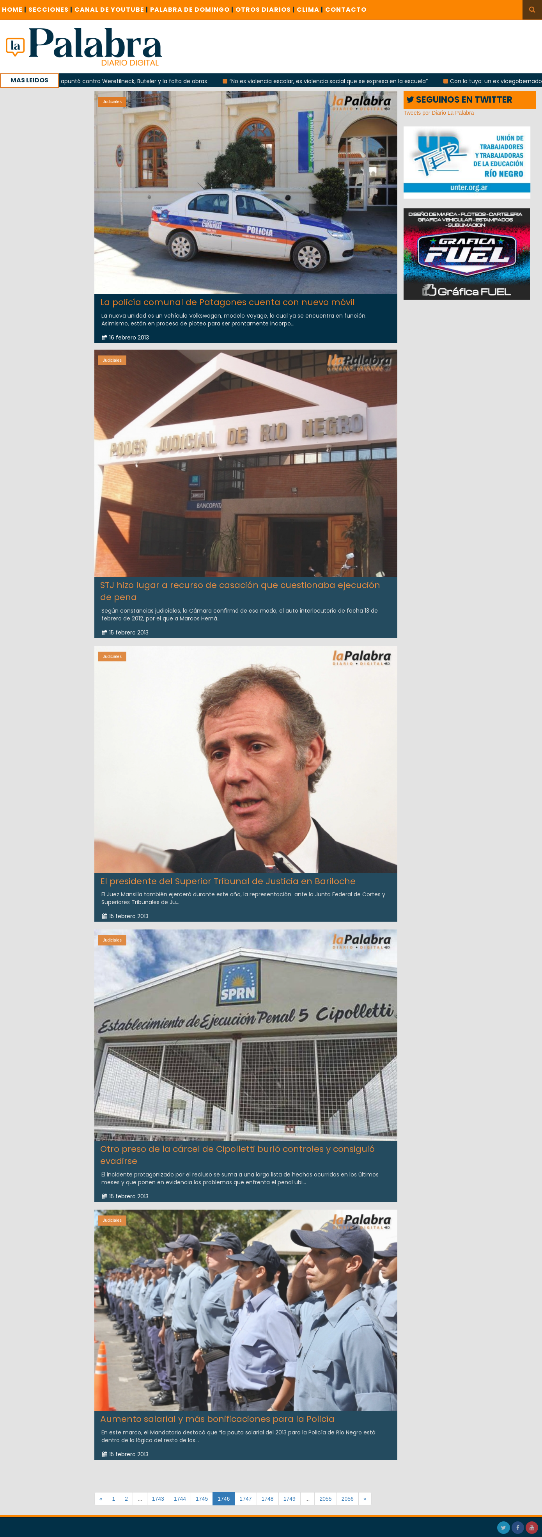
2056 (348, 1499)
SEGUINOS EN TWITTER (459, 100)
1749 (289, 1499)
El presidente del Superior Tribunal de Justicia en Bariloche (228, 875)
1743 (158, 1499)
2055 (325, 1499)
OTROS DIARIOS (265, 9)
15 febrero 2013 (125, 627)
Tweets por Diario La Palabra (439, 113)
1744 (180, 1499)
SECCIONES (50, 9)
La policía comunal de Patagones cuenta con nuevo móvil (227, 302)
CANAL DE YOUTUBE (111, 9)
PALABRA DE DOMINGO (192, 9)
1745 (202, 1499)
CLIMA (310, 9)
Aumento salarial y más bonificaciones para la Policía (217, 1413)
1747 (245, 1499)
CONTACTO (346, 9)
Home (14, 9)
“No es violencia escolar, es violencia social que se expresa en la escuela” (339, 81)
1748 (268, 1499)
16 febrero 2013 (125, 337)
